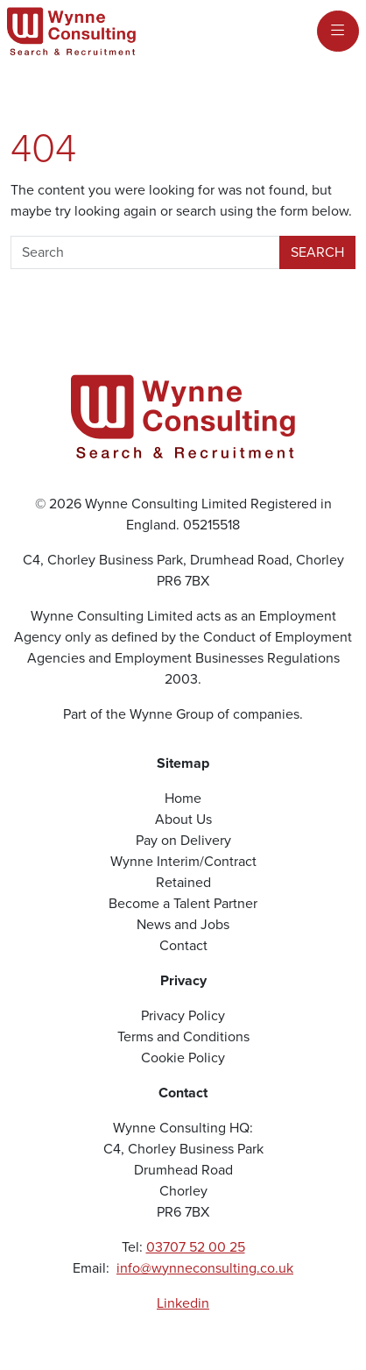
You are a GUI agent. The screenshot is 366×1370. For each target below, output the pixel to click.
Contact (183, 945)
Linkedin (183, 1303)
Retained (183, 882)
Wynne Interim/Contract (183, 861)
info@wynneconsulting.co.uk (204, 1268)
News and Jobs (183, 924)
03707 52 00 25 (195, 1247)
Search (317, 252)
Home (183, 798)
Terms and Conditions (183, 1036)
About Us (183, 819)
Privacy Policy (183, 1015)
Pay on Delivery (183, 840)
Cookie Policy (183, 1057)
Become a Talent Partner (183, 903)
